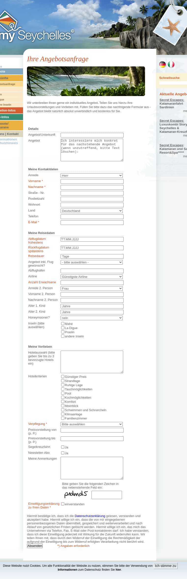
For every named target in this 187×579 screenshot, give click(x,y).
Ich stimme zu (165, 566)
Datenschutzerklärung (90, 529)
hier (118, 569)
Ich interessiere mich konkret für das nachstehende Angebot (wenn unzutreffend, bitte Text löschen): (92, 152)
